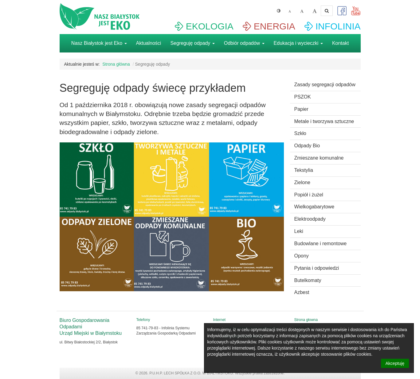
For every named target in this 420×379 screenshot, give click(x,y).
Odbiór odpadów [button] (244, 43)
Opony (301, 255)
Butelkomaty (307, 280)
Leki (298, 231)
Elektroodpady (310, 219)
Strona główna (116, 64)
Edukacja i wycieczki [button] (298, 43)
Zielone (302, 182)
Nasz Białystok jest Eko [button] (99, 43)
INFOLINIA (338, 26)
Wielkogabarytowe (314, 206)
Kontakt (340, 43)
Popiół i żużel (308, 194)
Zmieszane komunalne (319, 157)
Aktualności (148, 43)
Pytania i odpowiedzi (316, 268)
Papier (301, 109)
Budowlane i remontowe (320, 243)
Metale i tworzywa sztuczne (324, 121)
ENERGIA (274, 26)
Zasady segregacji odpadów (324, 84)
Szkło (300, 133)
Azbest (301, 292)
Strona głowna (306, 320)
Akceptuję (395, 363)
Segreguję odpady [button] (192, 43)
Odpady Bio (307, 145)
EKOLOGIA (210, 26)
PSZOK (302, 96)
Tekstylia (303, 170)
